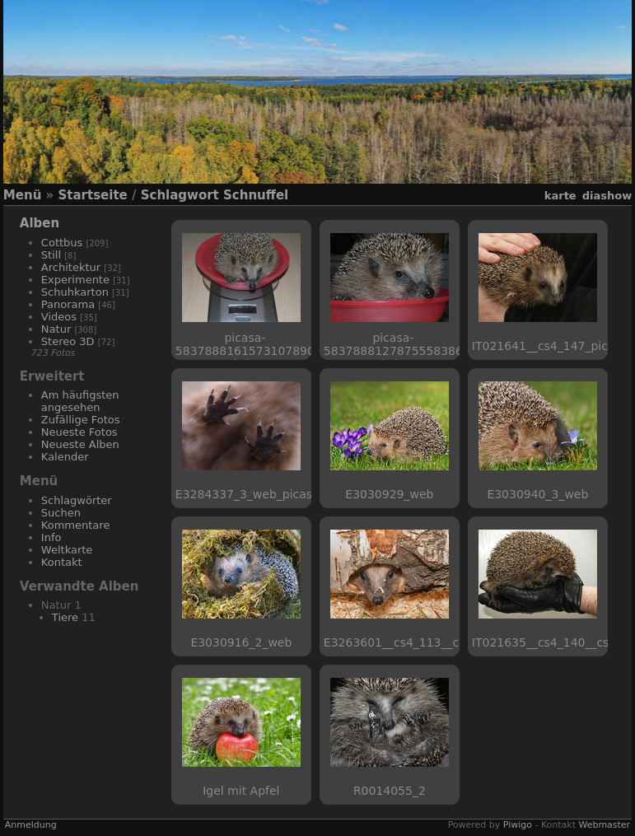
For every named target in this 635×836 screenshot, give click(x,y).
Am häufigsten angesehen (80, 401)
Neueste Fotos (79, 432)
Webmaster (604, 825)
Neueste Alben (80, 444)
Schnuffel (255, 195)
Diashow (607, 195)
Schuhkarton (75, 292)
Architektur (70, 267)
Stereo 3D (68, 341)
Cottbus (62, 242)
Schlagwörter (76, 500)
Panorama (68, 304)
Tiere (65, 617)
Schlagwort (180, 195)
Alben (39, 223)
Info (51, 537)
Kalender (65, 457)
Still (51, 255)
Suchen (61, 513)
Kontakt (61, 562)
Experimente (75, 279)
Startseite (92, 195)
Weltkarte (67, 550)
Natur (56, 329)
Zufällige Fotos (80, 419)
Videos (59, 317)
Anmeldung (31, 825)
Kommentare (75, 525)
